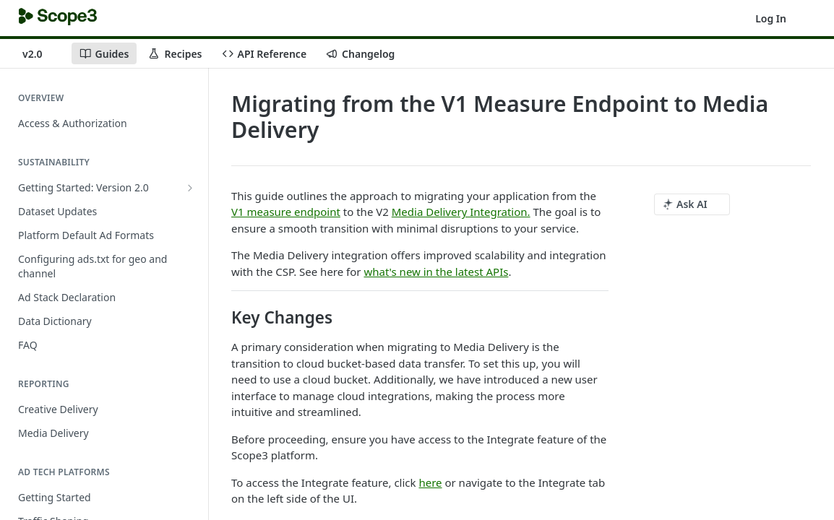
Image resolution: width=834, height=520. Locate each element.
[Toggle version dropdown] (41, 53)
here (430, 482)
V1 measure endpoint (285, 211)
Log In (770, 18)
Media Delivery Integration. (461, 211)
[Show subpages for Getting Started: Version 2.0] (190, 188)
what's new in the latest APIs (436, 271)
